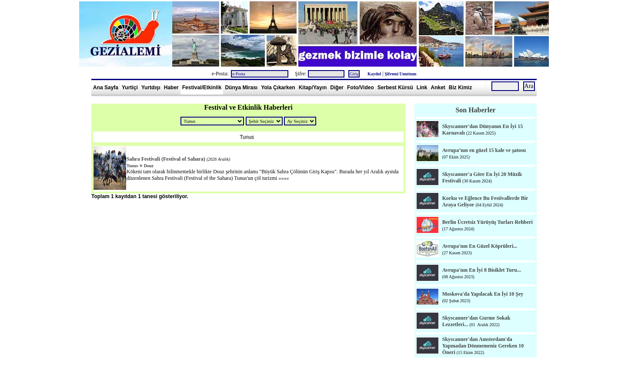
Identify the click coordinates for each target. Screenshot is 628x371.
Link (422, 87)
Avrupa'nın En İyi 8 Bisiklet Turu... (481, 270)
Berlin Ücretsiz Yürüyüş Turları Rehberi (487, 222)
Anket (438, 87)
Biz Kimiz (460, 87)
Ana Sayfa (105, 87)
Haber (171, 87)
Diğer (337, 87)
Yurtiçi (130, 87)
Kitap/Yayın (313, 87)
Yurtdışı (150, 87)
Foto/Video (360, 87)
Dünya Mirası (241, 87)
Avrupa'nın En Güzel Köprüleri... (479, 246)
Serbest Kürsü (395, 87)
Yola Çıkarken (278, 87)
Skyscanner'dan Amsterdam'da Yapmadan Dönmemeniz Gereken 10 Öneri (483, 345)
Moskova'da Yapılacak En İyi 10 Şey (483, 294)
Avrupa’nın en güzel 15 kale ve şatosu (484, 150)
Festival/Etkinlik (202, 87)
